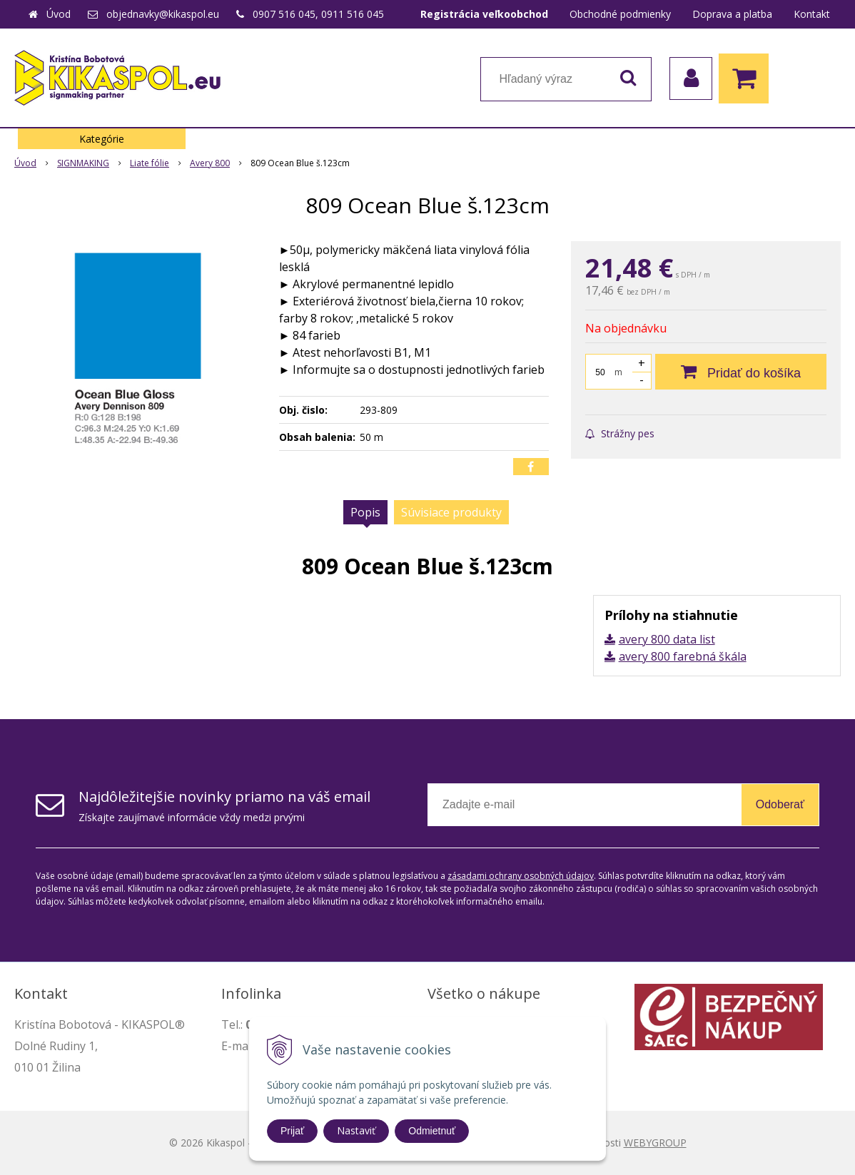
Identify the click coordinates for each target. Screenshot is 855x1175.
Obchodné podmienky (620, 14)
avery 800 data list (667, 639)
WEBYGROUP (655, 1142)
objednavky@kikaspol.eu (162, 14)
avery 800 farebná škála (683, 656)
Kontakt (812, 14)
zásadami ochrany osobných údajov (520, 876)
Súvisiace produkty (451, 512)
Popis (365, 512)
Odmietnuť (431, 1130)
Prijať (292, 1130)
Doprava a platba (732, 14)
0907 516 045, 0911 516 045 (318, 14)
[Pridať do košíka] (740, 372)
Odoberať (780, 804)
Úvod (58, 14)
